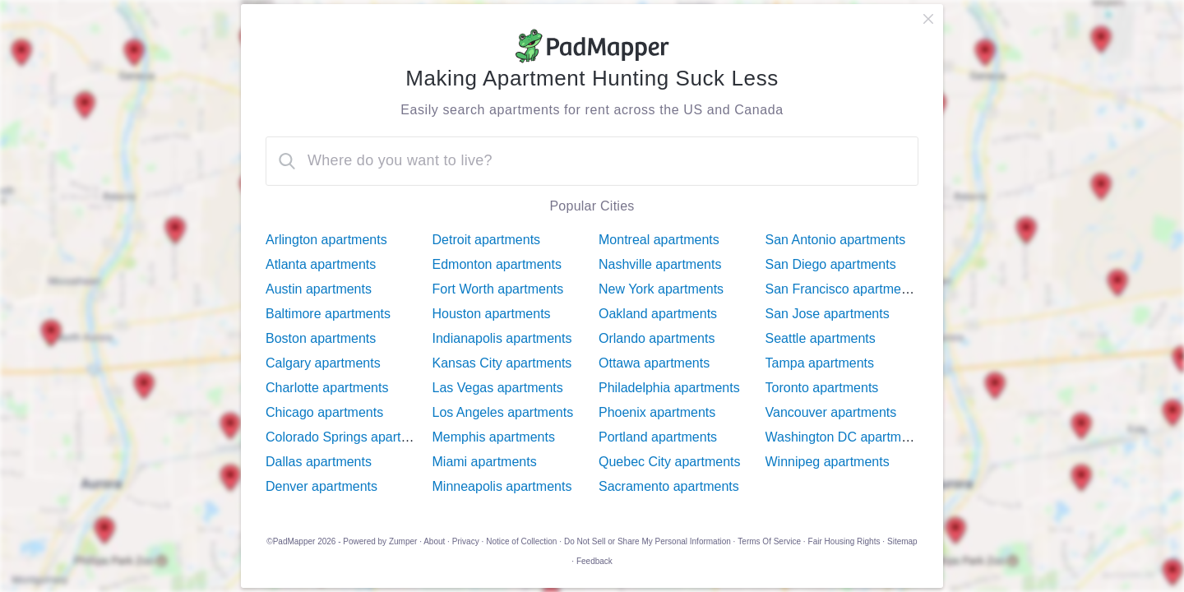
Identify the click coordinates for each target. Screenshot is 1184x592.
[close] (928, 19)
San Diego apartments (830, 264)
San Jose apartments (827, 314)
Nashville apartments (660, 264)
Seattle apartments (820, 338)
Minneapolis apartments (502, 486)
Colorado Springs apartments (351, 437)
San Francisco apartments (842, 289)
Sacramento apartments (669, 486)
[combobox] (592, 161)
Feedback (594, 561)
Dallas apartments (319, 462)
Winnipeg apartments (827, 462)
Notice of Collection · (524, 541)
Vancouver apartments (831, 412)
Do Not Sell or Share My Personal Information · (649, 541)
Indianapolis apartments (502, 338)
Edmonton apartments (497, 264)
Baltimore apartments (328, 314)
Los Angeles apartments (503, 412)
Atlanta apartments (321, 264)
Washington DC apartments (846, 437)
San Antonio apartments (835, 240)
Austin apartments (319, 289)
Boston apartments (321, 338)
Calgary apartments (323, 363)
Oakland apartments (658, 314)
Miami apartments (484, 462)
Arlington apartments (326, 240)
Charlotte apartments (327, 388)
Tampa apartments (820, 363)
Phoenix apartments (657, 412)
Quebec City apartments (670, 462)
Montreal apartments (659, 240)
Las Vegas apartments (497, 388)
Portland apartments (658, 437)
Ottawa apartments (654, 363)
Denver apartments (321, 486)
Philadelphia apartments (669, 388)
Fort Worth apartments (498, 289)
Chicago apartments (324, 412)
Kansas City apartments (502, 363)
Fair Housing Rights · (846, 541)
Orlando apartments (657, 338)
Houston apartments (491, 314)
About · (436, 541)
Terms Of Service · (771, 541)
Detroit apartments (486, 240)
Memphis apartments (493, 437)
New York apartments (661, 289)
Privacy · (467, 541)
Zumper (403, 541)
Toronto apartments (822, 388)
